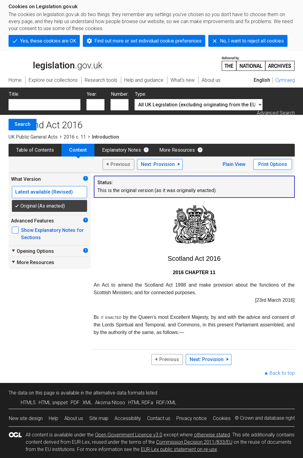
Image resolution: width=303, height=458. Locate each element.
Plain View (234, 164)
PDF (75, 402)
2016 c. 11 (75, 137)
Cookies (222, 418)
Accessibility (128, 418)
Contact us (158, 418)
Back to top (282, 373)
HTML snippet (53, 402)
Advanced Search (276, 113)
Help (53, 418)
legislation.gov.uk (55, 63)
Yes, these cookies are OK (48, 41)
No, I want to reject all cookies (252, 41)
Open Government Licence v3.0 (128, 435)
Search (22, 124)
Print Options (272, 164)
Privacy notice (191, 418)
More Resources (177, 150)
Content (78, 150)
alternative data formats (119, 393)
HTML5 (28, 402)
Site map (98, 418)
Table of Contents (35, 150)
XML (87, 402)
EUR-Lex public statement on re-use (179, 449)
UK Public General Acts (33, 137)
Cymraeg (285, 80)
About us (73, 418)
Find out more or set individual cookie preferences (148, 41)
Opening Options (32, 251)
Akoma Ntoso (110, 402)
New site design (26, 418)
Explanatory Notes (121, 150)
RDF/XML (166, 402)
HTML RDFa (140, 402)
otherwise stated (212, 435)
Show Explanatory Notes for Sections (52, 233)
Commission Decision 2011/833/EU (194, 442)
